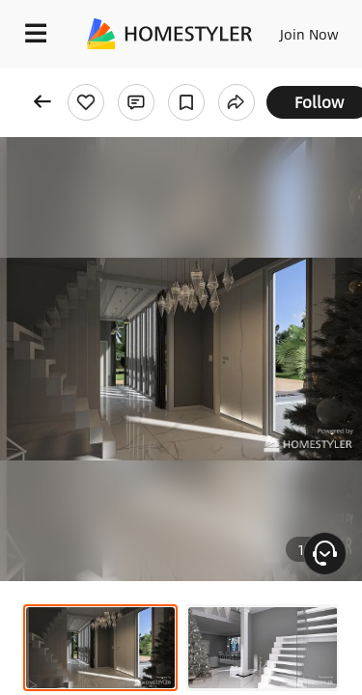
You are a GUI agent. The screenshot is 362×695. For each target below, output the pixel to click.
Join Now (309, 33)
